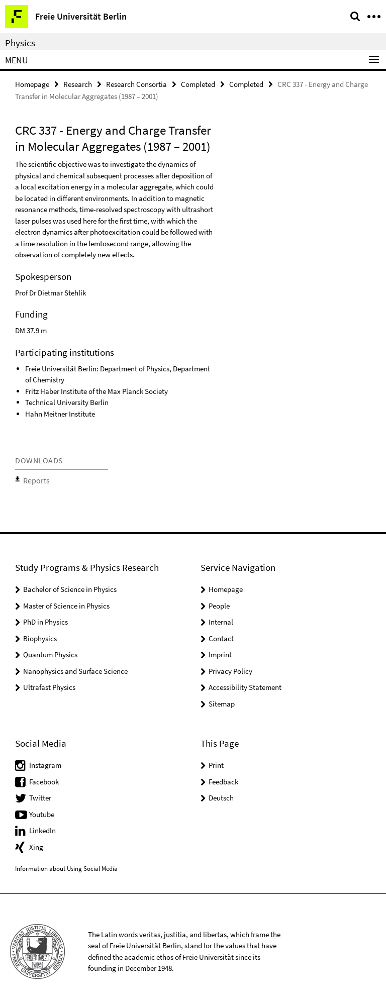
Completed (198, 83)
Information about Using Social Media (66, 865)
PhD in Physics (45, 619)
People (219, 602)
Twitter (40, 794)
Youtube (41, 811)
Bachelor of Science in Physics (70, 586)
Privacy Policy (230, 667)
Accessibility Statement (245, 684)
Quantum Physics (50, 651)
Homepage (32, 83)
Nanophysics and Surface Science (75, 667)
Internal (221, 619)
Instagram (45, 762)
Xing (36, 843)
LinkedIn (42, 827)
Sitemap (222, 700)
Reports (33, 478)
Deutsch (221, 794)
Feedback (223, 778)
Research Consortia (136, 83)
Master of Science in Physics (66, 602)
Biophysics (40, 635)
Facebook (44, 778)
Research (77, 83)
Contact (221, 635)
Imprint (220, 651)
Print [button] (216, 762)
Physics (20, 43)
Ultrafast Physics (49, 684)
